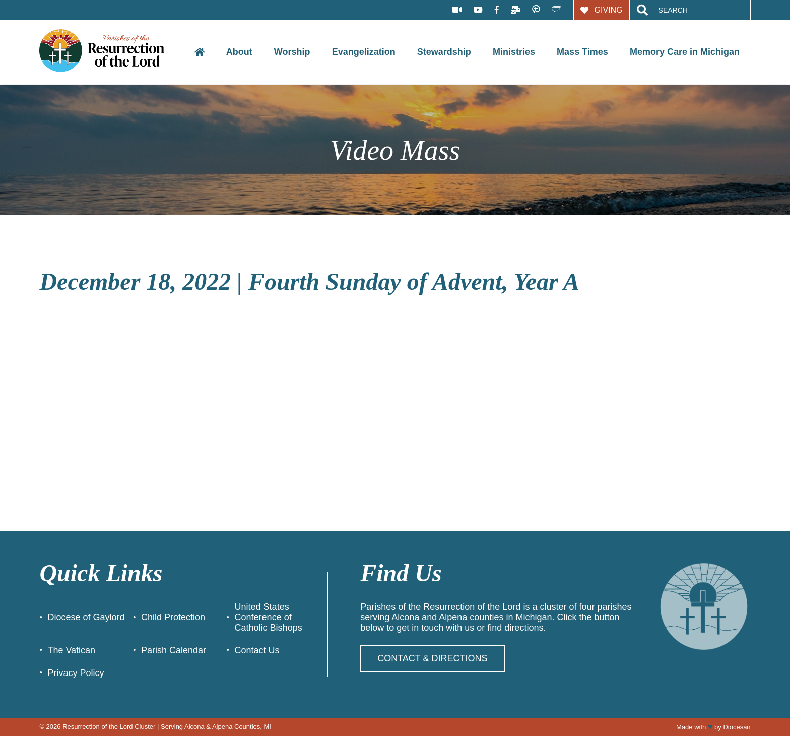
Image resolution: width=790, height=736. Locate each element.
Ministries (514, 52)
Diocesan (736, 727)
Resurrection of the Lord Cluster (108, 726)
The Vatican (71, 650)
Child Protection (173, 617)
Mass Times (582, 52)
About (239, 52)
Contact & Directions (432, 658)
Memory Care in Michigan (685, 52)
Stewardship (444, 52)
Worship (292, 52)
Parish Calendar (173, 650)
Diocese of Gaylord (85, 617)
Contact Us (257, 650)
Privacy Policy (75, 673)
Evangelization (364, 52)
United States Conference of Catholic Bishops (268, 617)
